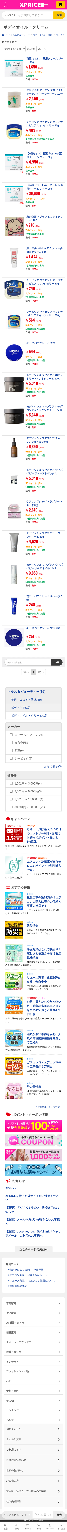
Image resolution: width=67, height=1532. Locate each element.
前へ (26, 672)
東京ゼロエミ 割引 (19, 1269)
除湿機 (39, 1269)
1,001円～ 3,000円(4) (28, 783)
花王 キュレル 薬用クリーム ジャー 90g (45, 60)
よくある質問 (33, 1438)
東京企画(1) (21, 742)
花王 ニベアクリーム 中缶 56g (43, 628)
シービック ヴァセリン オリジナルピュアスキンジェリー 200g (44, 313)
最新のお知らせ (33, 1469)
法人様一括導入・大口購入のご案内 (33, 1490)
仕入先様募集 (33, 1500)
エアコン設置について (42, 1280)
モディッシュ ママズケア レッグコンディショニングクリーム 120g (44, 410)
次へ (41, 672)
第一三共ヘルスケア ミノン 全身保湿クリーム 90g (44, 250)
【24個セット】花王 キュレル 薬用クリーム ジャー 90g (44, 187)
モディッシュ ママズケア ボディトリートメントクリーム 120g (44, 376)
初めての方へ (33, 1427)
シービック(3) (23, 758)
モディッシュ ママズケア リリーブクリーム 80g (44, 535)
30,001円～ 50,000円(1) (29, 807)
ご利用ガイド (33, 1448)
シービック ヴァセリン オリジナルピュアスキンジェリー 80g (44, 123)
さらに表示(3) (53, 766)
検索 (59, 15)
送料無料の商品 (18, 1286)
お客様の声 (33, 1479)
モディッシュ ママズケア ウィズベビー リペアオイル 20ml (44, 566)
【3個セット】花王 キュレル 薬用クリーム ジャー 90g (44, 155)
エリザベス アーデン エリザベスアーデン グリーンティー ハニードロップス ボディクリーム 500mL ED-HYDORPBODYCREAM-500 (44, 97)
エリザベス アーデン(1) (29, 734)
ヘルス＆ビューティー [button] (9, 15)
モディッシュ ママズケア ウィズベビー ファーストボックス (44, 471)
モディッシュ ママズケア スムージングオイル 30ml (44, 440)
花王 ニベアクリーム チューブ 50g (44, 598)
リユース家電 (16, 1280)
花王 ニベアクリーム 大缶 (40, 343)
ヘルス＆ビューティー (19, 35)
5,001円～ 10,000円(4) (28, 799)
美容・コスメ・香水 (42, 35)
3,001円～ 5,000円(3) (28, 791)
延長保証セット (38, 1275)
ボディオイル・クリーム (29, 716)
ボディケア (61, 35)
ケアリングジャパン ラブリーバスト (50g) (44, 503)
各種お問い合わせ (33, 1459)
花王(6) (19, 750)
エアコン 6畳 (16, 1275)
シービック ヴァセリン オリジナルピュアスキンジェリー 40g (44, 282)
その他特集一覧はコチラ (48, 1107)
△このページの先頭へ (33, 1249)
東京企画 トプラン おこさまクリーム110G (44, 218)
